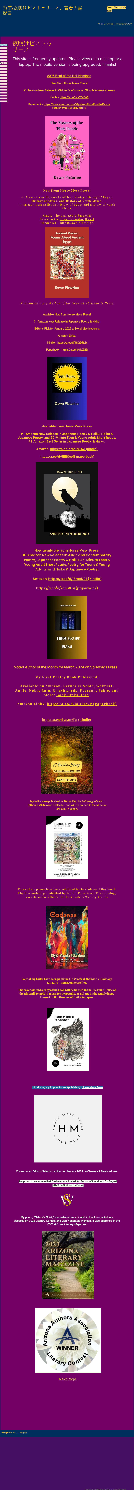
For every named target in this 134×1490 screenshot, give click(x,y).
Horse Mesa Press (92, 1087)
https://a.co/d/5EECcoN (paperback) (67, 456)
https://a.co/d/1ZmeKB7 (67, 579)
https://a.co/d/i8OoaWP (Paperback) (82, 703)
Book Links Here (72, 695)
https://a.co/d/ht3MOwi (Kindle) (73, 449)
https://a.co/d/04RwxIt (77, 219)
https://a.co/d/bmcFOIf (73, 215)
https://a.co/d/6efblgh (77, 223)
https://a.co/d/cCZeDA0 (74, 97)
